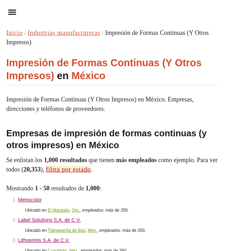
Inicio (14, 32)
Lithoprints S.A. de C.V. (44, 240)
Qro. (76, 210)
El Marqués (58, 210)
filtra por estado (68, 169)
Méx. (92, 230)
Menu (9, 12)
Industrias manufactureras (63, 32)
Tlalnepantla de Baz (66, 230)
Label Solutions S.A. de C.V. (49, 220)
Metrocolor (30, 200)
